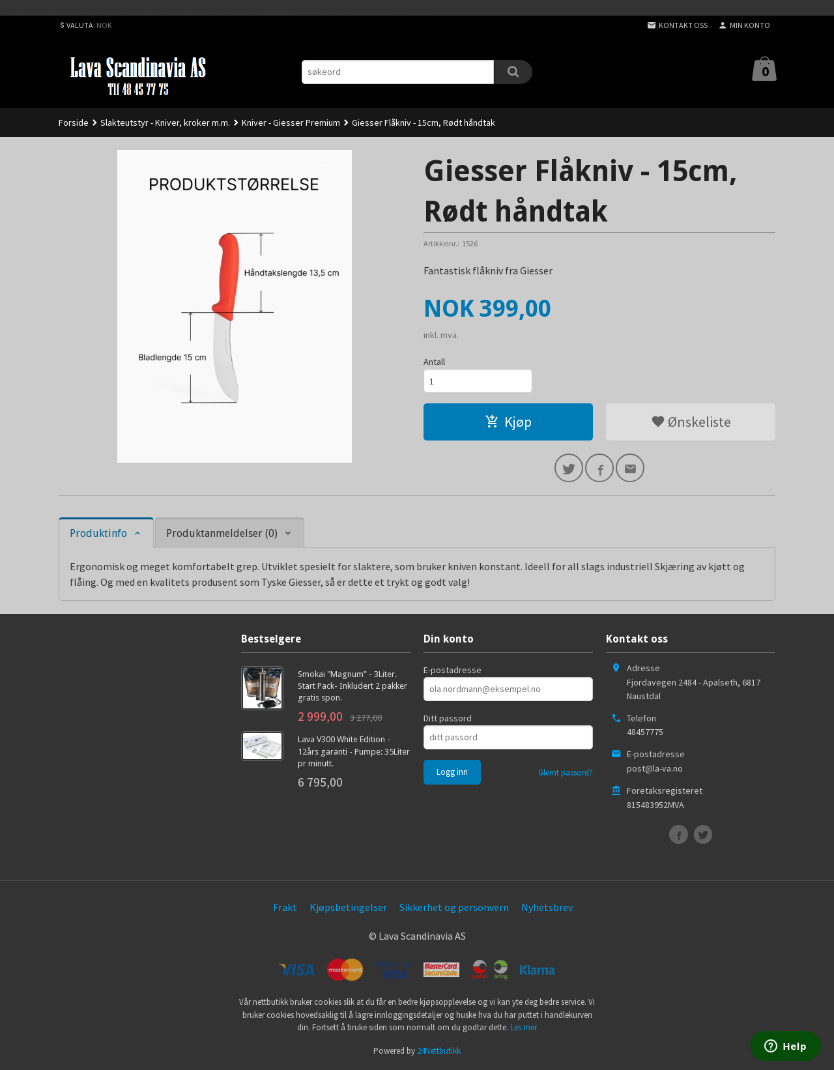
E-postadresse (453, 670)
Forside (74, 122)
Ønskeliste (691, 421)
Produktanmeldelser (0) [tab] (222, 533)
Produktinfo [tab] (98, 533)
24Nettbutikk (439, 1050)
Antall (434, 362)
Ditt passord (448, 718)
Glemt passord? (565, 772)
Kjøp (508, 421)
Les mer (523, 1027)
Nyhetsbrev (547, 907)
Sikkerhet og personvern (454, 907)
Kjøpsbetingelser (348, 907)
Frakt (285, 907)
